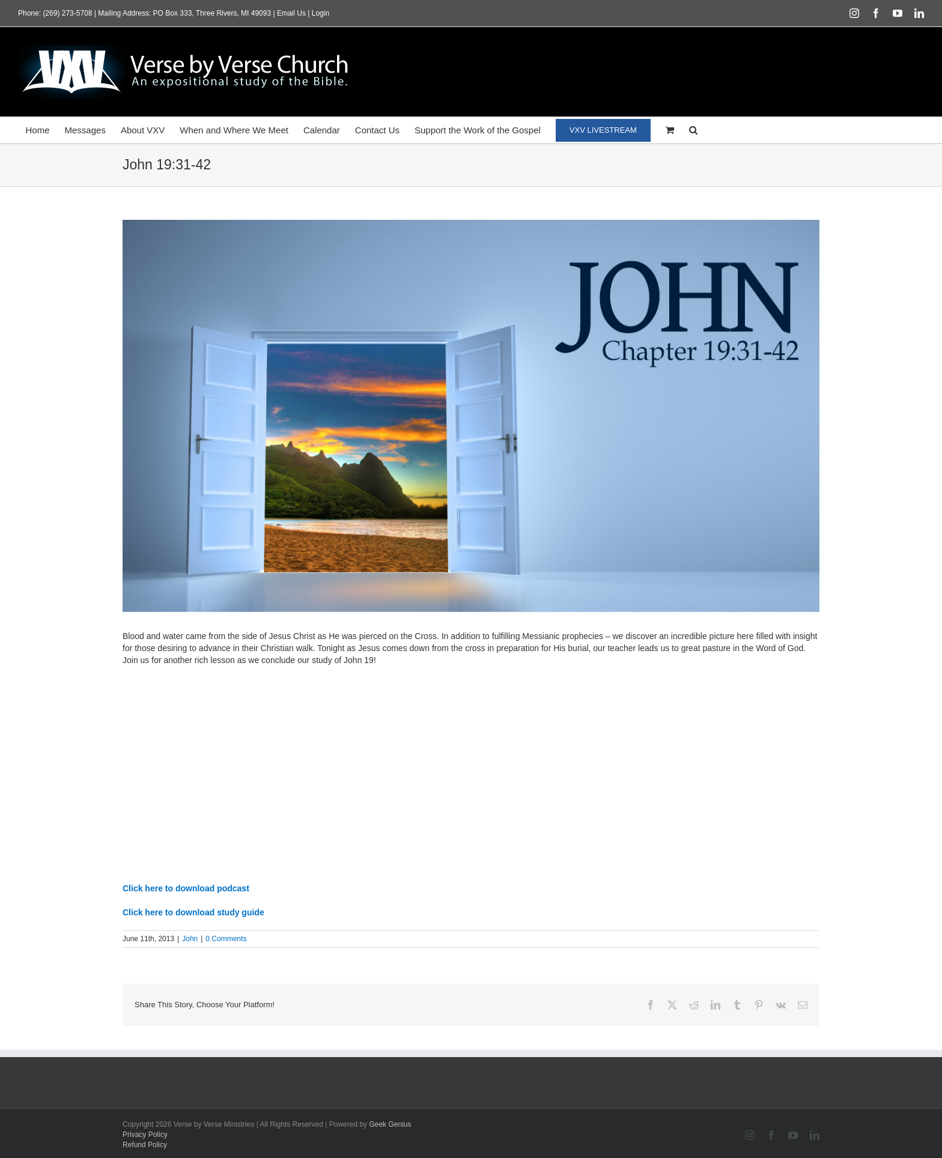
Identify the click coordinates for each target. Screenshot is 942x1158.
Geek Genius (390, 1124)
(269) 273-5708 (67, 13)
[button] (693, 130)
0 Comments (225, 939)
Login (320, 13)
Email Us (291, 13)
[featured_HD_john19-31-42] (471, 416)
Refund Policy (145, 1145)
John (190, 939)
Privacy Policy (145, 1134)
